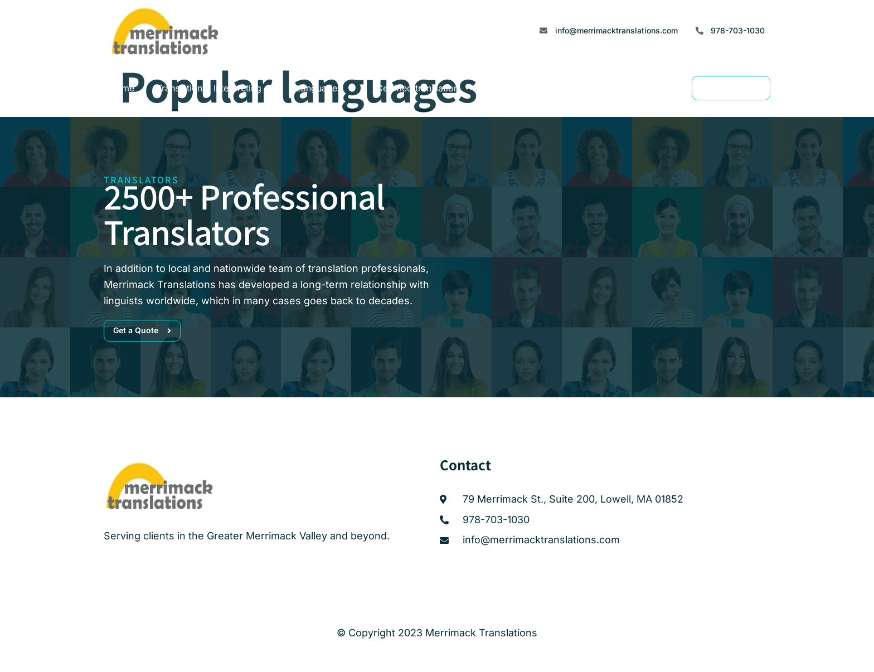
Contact (632, 88)
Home (121, 88)
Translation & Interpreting (215, 88)
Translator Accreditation (543, 88)
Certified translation (423, 88)
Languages (325, 88)
